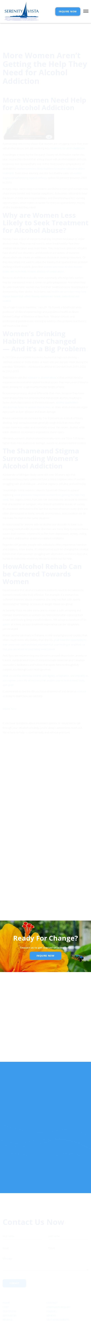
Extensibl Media (42, 1326)
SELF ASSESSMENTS (57, 1307)
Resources (9, 1303)
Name (8, 1018)
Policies (51, 1299)
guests (7, 608)
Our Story (9, 1299)
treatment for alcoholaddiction (67, 132)
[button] (84, 11)
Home (6, 1290)
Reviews (51, 1303)
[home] (21, 11)
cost (6, 1295)
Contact (52, 1290)
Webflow (71, 1326)
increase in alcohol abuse (42, 361)
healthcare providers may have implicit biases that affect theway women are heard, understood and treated (44, 280)
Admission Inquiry (58, 1295)
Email (8, 1036)
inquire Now (45, 955)
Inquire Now (9, 692)
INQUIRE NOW (68, 11)
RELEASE (8, 1307)
